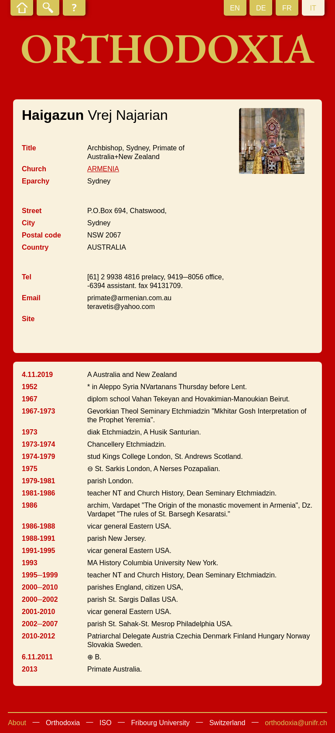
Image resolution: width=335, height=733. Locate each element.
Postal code (41, 235)
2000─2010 (40, 587)
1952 (30, 386)
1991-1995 (38, 550)
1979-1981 (38, 481)
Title (29, 148)
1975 (30, 468)
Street (31, 210)
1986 (30, 505)
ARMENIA (103, 169)
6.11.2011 (37, 657)
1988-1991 (38, 538)
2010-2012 (38, 636)
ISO (105, 722)
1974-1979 (38, 456)
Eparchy (35, 181)
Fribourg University (160, 722)
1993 (30, 563)
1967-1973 (38, 411)
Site (28, 318)
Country (35, 247)
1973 (30, 432)
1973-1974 (38, 444)
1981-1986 (38, 493)
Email (31, 298)
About (17, 722)
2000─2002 (40, 599)
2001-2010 (38, 611)
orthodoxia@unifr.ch (296, 722)
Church (34, 169)
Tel (26, 277)
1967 (30, 399)
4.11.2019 (37, 374)
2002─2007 (40, 624)
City (28, 223)
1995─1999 (40, 575)
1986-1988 (38, 526)
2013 (30, 669)
